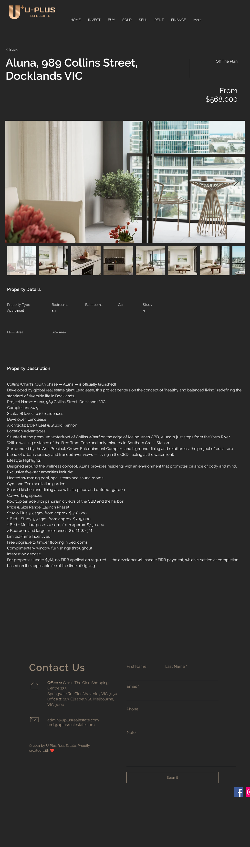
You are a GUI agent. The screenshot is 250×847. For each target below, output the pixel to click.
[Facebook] (238, 792)
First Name (136, 666)
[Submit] (172, 777)
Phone (132, 709)
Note (131, 733)
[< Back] (23, 49)
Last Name (175, 666)
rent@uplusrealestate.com (71, 724)
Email (132, 686)
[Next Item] (236, 182)
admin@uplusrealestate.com (73, 720)
